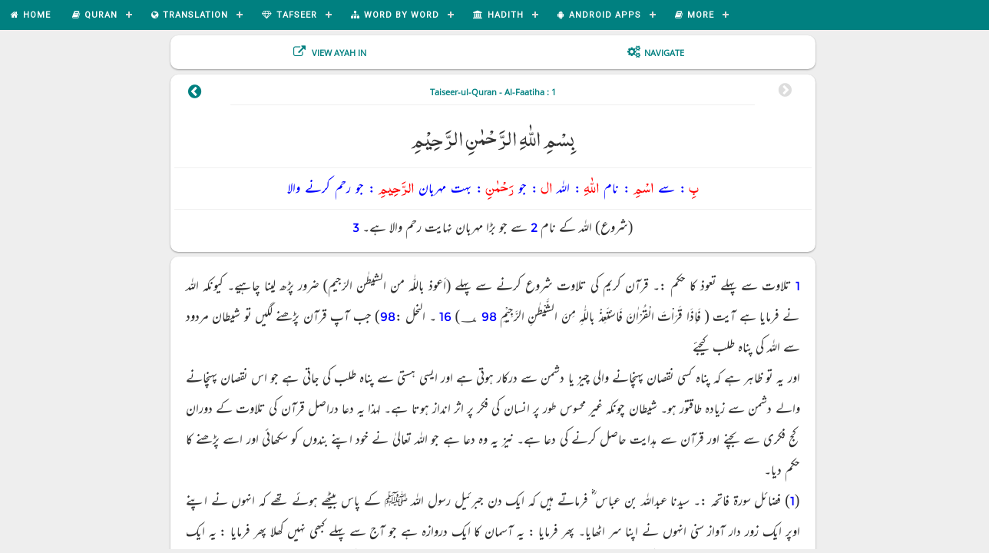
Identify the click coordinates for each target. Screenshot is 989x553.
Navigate (664, 52)
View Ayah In (337, 52)
